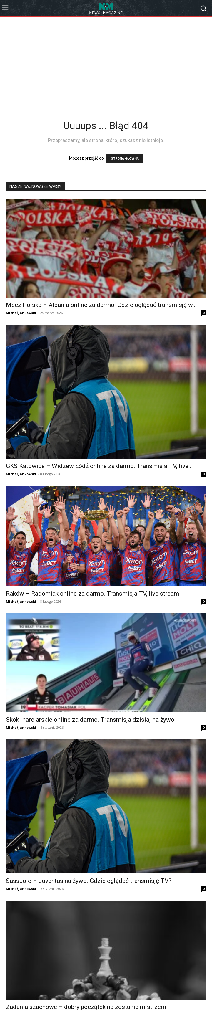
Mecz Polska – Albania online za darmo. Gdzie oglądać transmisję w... (101, 304)
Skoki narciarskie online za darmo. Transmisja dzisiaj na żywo (90, 719)
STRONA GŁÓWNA (125, 159)
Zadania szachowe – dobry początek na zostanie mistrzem (86, 1006)
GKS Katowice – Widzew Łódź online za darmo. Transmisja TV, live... (99, 466)
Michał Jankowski (21, 312)
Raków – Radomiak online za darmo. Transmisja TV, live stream (92, 593)
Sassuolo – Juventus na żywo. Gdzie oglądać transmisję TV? (88, 880)
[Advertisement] (109, 61)
